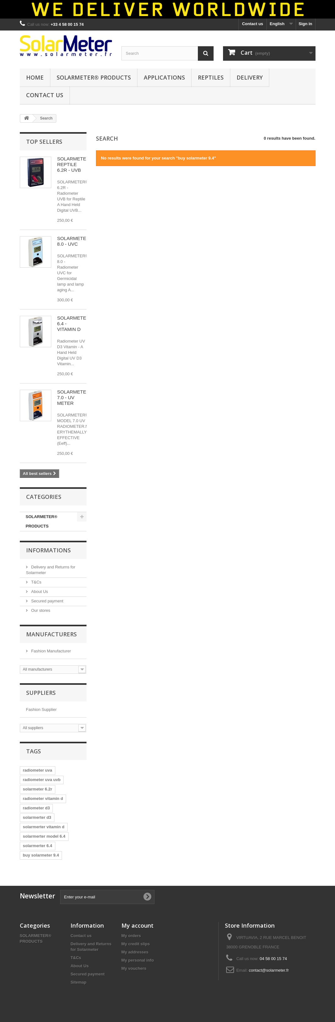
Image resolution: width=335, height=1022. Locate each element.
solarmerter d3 (37, 817)
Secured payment (47, 601)
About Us (39, 591)
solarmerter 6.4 (37, 845)
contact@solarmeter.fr (269, 970)
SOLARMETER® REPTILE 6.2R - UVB (75, 164)
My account (137, 925)
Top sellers (44, 141)
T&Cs (36, 582)
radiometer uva (37, 770)
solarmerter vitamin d (43, 826)
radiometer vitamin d (43, 798)
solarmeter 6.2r (37, 789)
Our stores (40, 610)
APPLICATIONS (164, 77)
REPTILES (211, 77)
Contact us (252, 23)
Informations (48, 550)
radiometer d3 (36, 808)
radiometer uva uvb (42, 779)
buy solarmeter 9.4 (41, 855)
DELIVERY (250, 77)
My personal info (137, 960)
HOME (35, 77)
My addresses (134, 952)
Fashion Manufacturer (50, 651)
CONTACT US (44, 95)
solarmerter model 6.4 (44, 836)
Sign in (305, 23)
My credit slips (135, 943)
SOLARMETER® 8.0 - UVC (75, 241)
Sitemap (78, 982)
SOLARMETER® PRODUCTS (94, 77)
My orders (131, 935)
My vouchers (133, 968)
